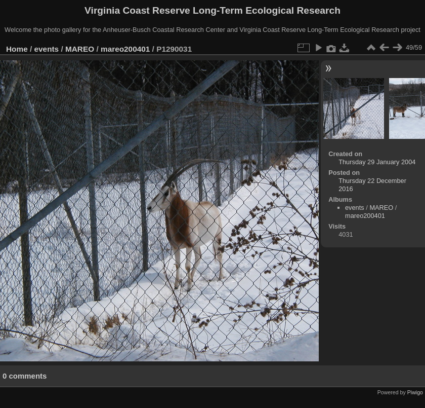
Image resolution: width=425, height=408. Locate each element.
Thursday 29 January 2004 (376, 162)
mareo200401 (125, 49)
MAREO (79, 49)
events (46, 49)
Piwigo (415, 392)
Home (17, 49)
